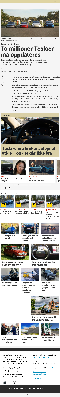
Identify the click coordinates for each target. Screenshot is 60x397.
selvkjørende (6, 188)
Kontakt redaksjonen (39, 372)
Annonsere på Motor (39, 374)
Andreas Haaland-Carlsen (41, 357)
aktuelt (40, 185)
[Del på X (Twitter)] (2, 81)
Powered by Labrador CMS (30, 395)
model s (17, 185)
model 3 (24, 185)
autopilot (33, 185)
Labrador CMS (27, 388)
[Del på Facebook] (2, 77)
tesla (3, 185)
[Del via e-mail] (2, 85)
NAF (52, 368)
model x (10, 185)
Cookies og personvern (16, 388)
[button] (59, 197)
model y (47, 185)
